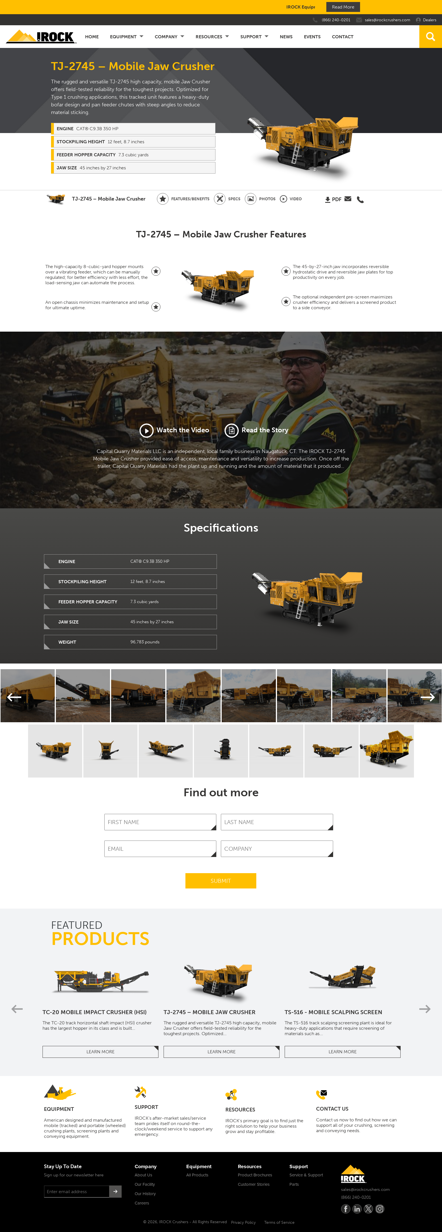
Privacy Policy (243, 1222)
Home (92, 36)
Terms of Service (279, 1222)
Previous (15, 697)
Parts (294, 1184)
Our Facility (145, 1184)
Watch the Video (174, 431)
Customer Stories (254, 1184)
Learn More (100, 1051)
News (286, 36)
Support (251, 36)
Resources (209, 36)
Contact (343, 36)
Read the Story (257, 431)
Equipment (123, 36)
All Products (197, 1175)
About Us (143, 1175)
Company (166, 36)
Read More (343, 7)
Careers (142, 1203)
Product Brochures (255, 1175)
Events (312, 36)
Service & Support (306, 1175)
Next (428, 697)
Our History (145, 1193)
